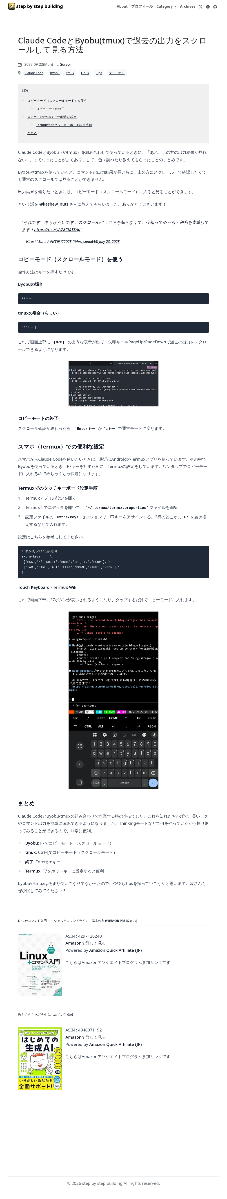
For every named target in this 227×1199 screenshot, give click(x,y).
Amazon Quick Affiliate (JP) (115, 950)
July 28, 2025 (109, 241)
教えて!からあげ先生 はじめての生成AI (45, 1014)
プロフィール (142, 6)
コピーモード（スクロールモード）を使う (57, 100)
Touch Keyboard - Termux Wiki (48, 587)
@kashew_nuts (54, 204)
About (122, 6)
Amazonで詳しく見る (85, 943)
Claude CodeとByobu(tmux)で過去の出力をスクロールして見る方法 (112, 45)
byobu (55, 73)
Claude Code (33, 73)
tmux (70, 73)
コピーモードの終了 (50, 109)
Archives (187, 6)
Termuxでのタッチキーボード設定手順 (64, 125)
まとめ (32, 133)
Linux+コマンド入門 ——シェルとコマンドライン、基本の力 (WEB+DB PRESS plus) (77, 920)
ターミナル (117, 73)
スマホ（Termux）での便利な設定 (52, 117)
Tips (99, 73)
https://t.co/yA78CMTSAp (57, 229)
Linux (85, 73)
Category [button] (165, 6)
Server (65, 64)
